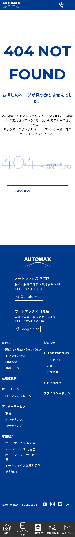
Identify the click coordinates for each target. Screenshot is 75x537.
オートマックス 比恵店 (20, 449)
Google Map (31, 297)
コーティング (14, 425)
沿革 (50, 366)
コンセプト (54, 360)
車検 (8, 413)
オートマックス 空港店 (20, 443)
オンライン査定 (15, 355)
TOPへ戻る (21, 191)
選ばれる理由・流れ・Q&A (23, 349)
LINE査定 (11, 362)
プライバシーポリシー (57, 395)
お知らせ (49, 343)
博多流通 (11, 472)
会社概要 (53, 372)
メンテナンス (14, 419)
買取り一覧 (12, 368)
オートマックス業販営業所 (23, 465)
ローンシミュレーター (20, 396)
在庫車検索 (9, 378)
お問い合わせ (52, 383)
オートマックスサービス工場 (23, 457)
